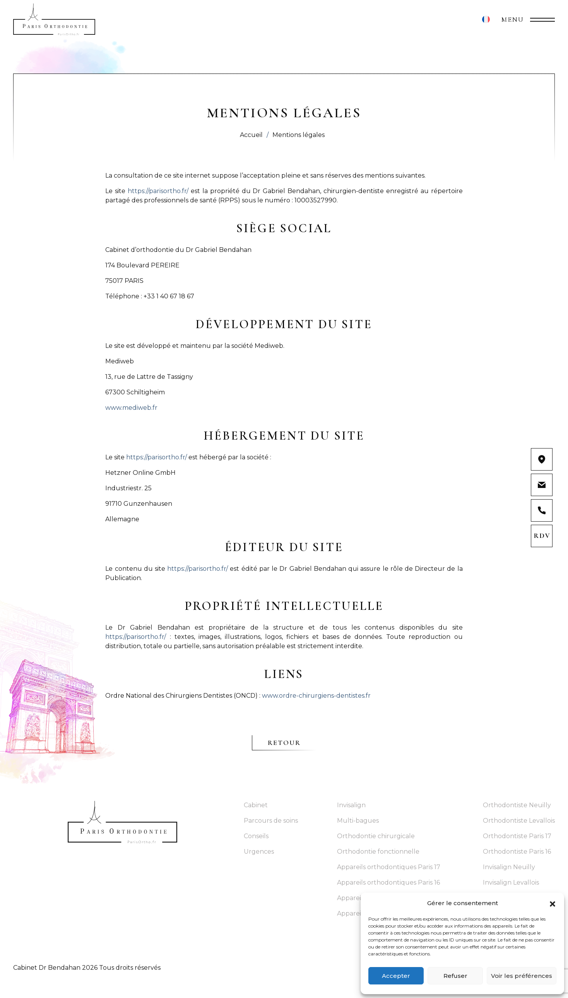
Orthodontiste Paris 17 (517, 836)
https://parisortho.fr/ (158, 191)
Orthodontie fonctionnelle (378, 851)
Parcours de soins (271, 820)
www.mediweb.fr (131, 407)
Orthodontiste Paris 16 (517, 851)
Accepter (396, 975)
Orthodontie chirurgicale (376, 836)
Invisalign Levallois (511, 882)
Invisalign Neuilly (509, 867)
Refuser (455, 975)
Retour (284, 742)
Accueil (251, 135)
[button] (552, 903)
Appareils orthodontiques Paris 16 (388, 882)
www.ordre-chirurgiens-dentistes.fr (316, 695)
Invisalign (351, 805)
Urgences (259, 851)
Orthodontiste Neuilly (517, 805)
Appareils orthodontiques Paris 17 (388, 867)
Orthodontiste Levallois (519, 820)
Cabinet (256, 805)
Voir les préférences (521, 975)
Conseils (256, 836)
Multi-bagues (358, 820)
